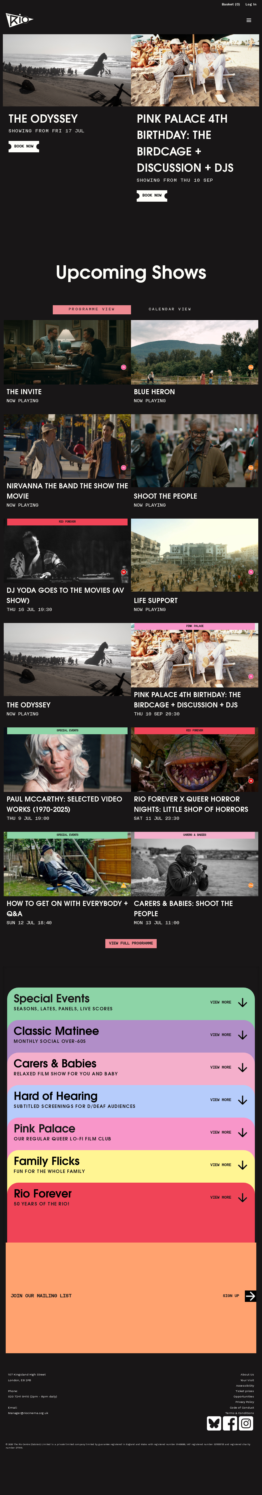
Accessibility (245, 1385)
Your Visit (247, 1380)
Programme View (92, 309)
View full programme (131, 943)
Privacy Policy (244, 1401)
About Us (247, 1374)
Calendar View (170, 309)
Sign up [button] (231, 1296)
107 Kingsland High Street (27, 1374)
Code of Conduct (242, 1407)
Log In (250, 4)
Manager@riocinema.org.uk (28, 1413)
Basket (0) (231, 4)
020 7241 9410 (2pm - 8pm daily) (32, 1396)
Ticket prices (244, 1391)
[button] (248, 20)
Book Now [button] (23, 146)
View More (220, 1002)
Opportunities (243, 1396)
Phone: (13, 1391)
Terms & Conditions (239, 1413)
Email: (12, 1407)
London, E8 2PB (19, 1380)
